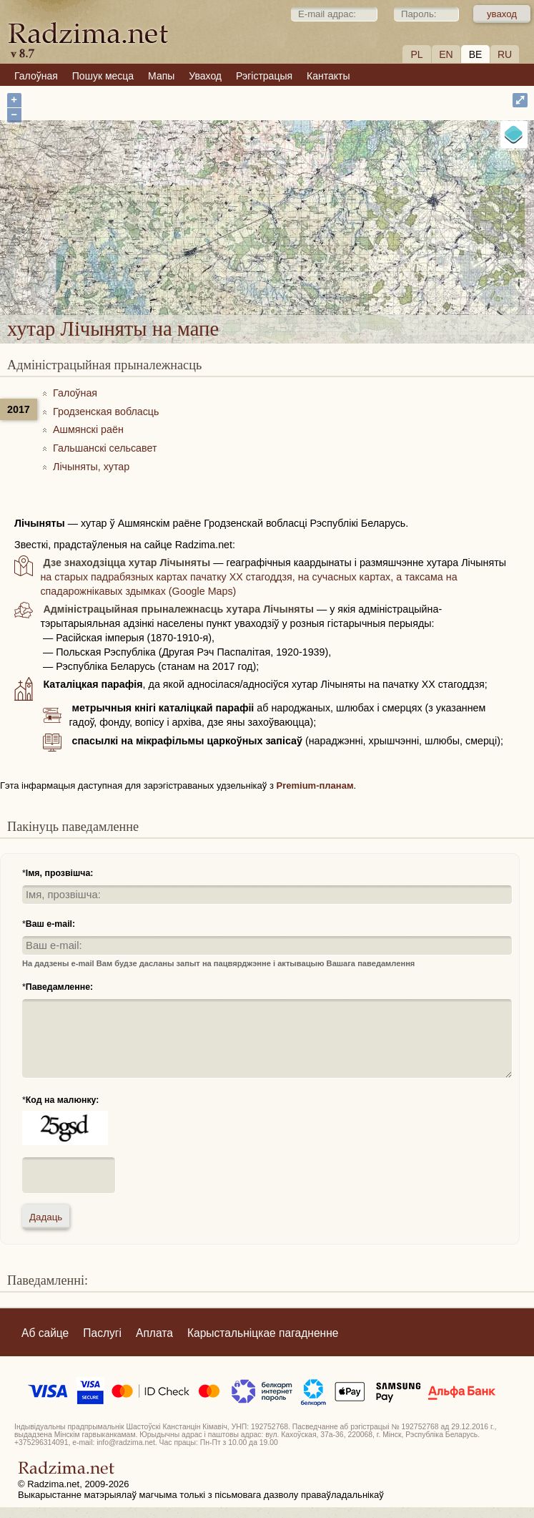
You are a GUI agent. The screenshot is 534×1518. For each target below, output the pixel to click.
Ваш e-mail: (50, 924)
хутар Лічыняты (321, 227)
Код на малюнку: (62, 1100)
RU (505, 54)
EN (446, 54)
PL (416, 54)
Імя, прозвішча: (60, 873)
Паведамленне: (59, 987)
